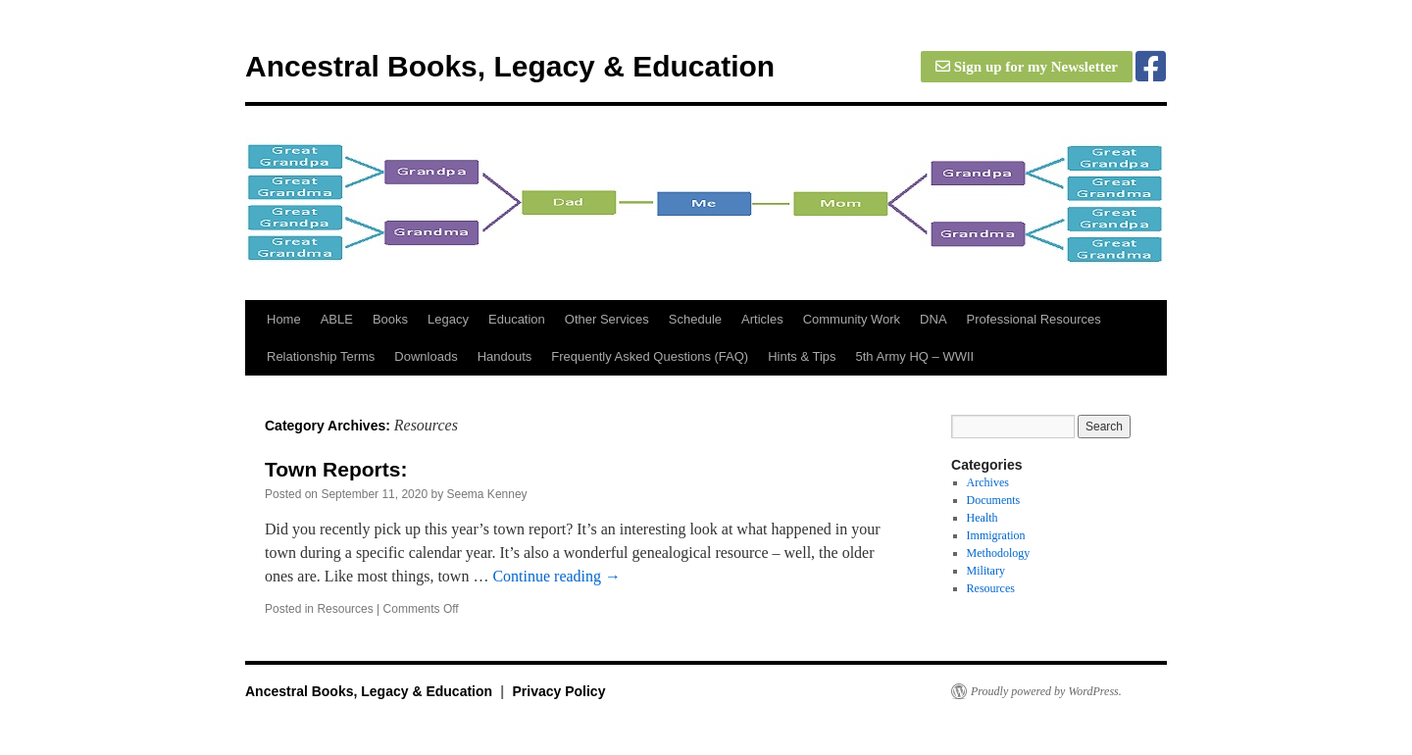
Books (390, 319)
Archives (988, 482)
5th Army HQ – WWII (915, 356)
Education (516, 319)
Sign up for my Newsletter (1026, 67)
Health (982, 518)
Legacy (448, 319)
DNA (933, 319)
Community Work (851, 319)
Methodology (999, 553)
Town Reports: (336, 469)
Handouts (505, 356)
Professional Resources (1034, 319)
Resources (345, 609)
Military (986, 571)
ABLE (337, 319)
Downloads (425, 356)
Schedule (695, 319)
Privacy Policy (558, 691)
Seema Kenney (487, 494)
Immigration (996, 535)
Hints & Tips (801, 356)
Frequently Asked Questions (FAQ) (649, 356)
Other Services (607, 319)
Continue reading (556, 576)
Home (284, 319)
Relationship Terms (321, 356)
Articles (762, 319)
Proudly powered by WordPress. (1046, 691)
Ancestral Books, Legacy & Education (510, 66)
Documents (994, 500)
